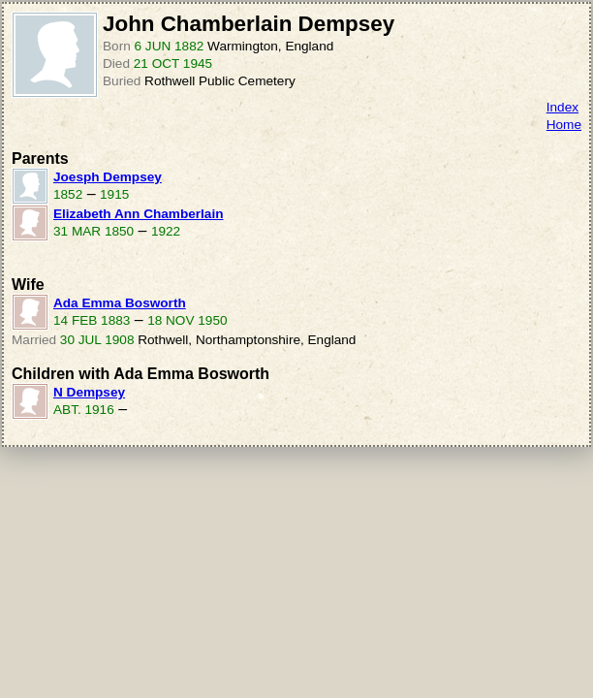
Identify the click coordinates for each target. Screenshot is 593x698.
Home (563, 124)
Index (562, 107)
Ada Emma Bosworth (119, 303)
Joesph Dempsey (107, 177)
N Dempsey (89, 392)
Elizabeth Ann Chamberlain (138, 213)
